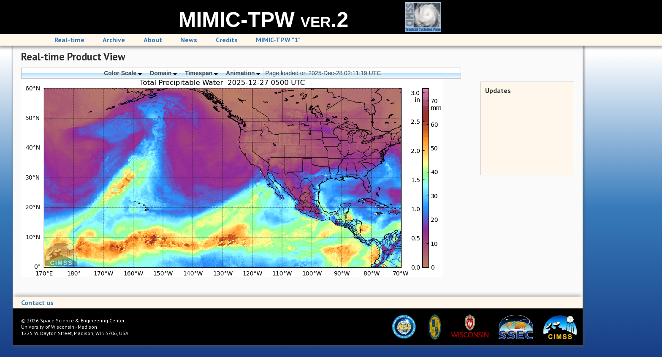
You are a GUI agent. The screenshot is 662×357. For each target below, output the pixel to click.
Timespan (201, 73)
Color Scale (123, 73)
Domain (163, 73)
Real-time (69, 39)
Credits (227, 39)
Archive (114, 39)
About (153, 39)
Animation (243, 73)
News (188, 39)
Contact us (37, 302)
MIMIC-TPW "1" (278, 39)
